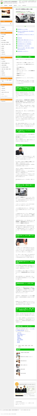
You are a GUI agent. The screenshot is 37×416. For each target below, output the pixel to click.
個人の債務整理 (4, 40)
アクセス (19, 5)
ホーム (2, 5)
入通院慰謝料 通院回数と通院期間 (25, 352)
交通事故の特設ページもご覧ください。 (23, 51)
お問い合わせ (24, 5)
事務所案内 (5, 5)
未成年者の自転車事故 (23, 373)
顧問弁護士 (3, 59)
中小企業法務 (3, 61)
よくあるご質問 (4, 29)
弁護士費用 (10, 5)
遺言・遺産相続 (4, 34)
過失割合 (18, 342)
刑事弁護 (3, 48)
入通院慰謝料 (19, 338)
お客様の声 (15, 5)
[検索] (6, 24)
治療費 (32, 345)
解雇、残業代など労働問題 (5, 42)
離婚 (2, 38)
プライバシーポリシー (5, 96)
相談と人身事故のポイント (21, 334)
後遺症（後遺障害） (20, 339)
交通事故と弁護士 (20, 335)
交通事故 (19, 345)
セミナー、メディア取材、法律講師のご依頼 (7, 81)
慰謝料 (29, 345)
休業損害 (23, 345)
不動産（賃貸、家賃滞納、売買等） (6, 44)
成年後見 (3, 46)
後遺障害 (26, 345)
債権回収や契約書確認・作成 (5, 63)
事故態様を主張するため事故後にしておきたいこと (27, 356)
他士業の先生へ (4, 101)
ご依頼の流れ (3, 88)
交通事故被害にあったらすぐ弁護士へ (23, 29)
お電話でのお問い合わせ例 (5, 92)
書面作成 (3, 50)
